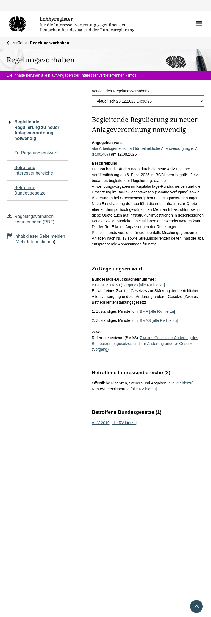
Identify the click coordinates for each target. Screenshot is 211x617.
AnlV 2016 (101, 422)
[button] (199, 23)
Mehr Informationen (35, 241)
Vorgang (129, 285)
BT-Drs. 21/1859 (106, 285)
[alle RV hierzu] (152, 285)
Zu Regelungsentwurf (36, 153)
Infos (132, 75)
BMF (144, 311)
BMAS (145, 320)
